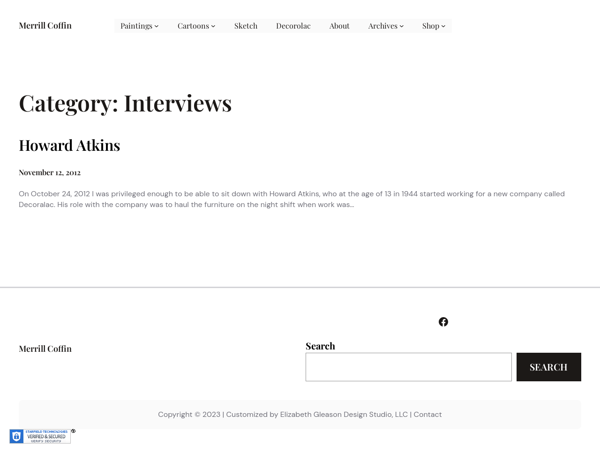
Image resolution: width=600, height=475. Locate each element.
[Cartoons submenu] (213, 25)
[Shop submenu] (443, 25)
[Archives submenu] (401, 25)
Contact (427, 414)
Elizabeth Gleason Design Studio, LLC (344, 414)
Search (320, 345)
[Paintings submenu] (156, 25)
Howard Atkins (69, 145)
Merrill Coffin (45, 25)
